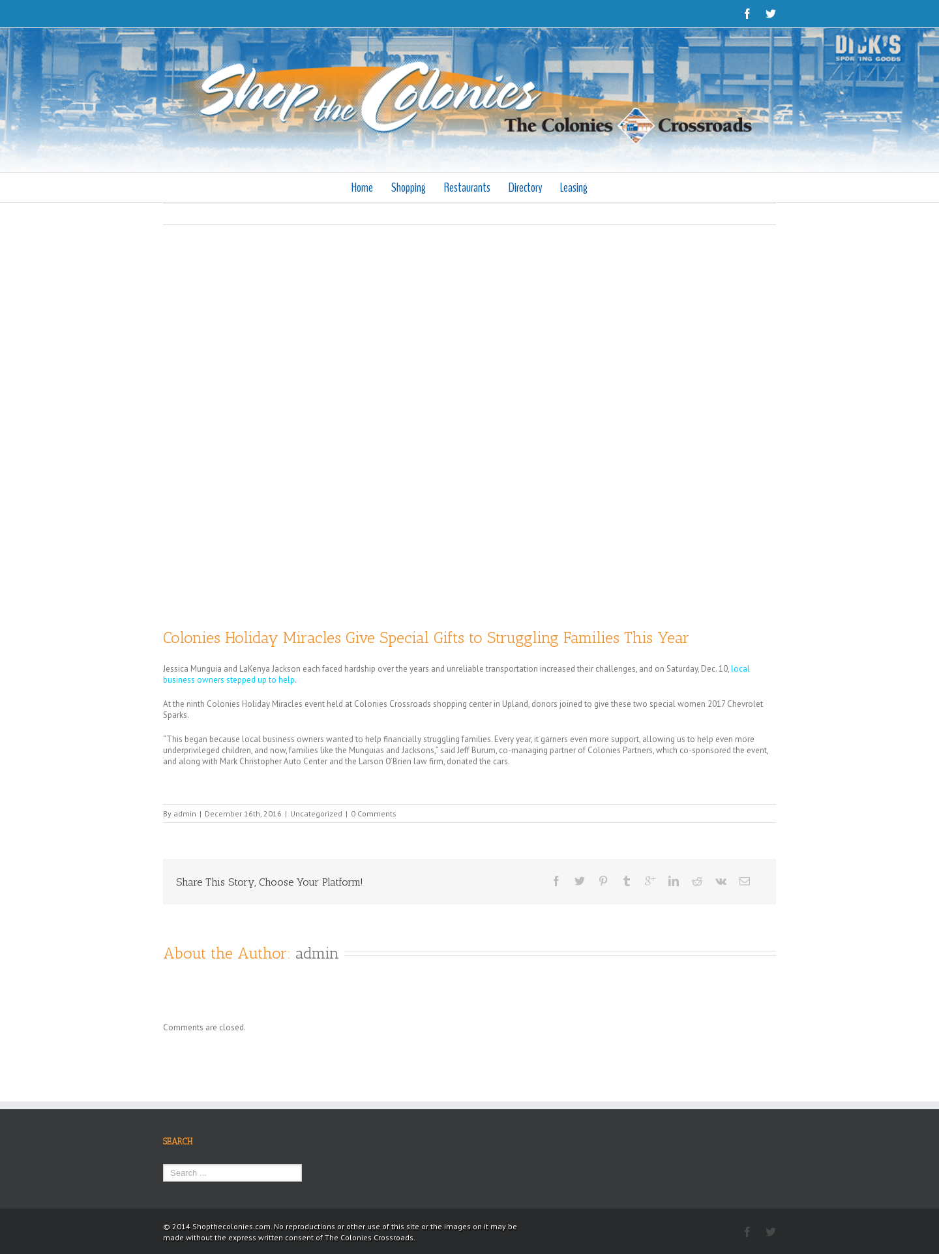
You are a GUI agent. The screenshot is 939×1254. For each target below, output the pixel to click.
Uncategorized (316, 813)
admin (184, 813)
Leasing (574, 187)
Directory (525, 187)
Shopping (408, 187)
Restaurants (467, 187)
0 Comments (373, 813)
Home (362, 187)
